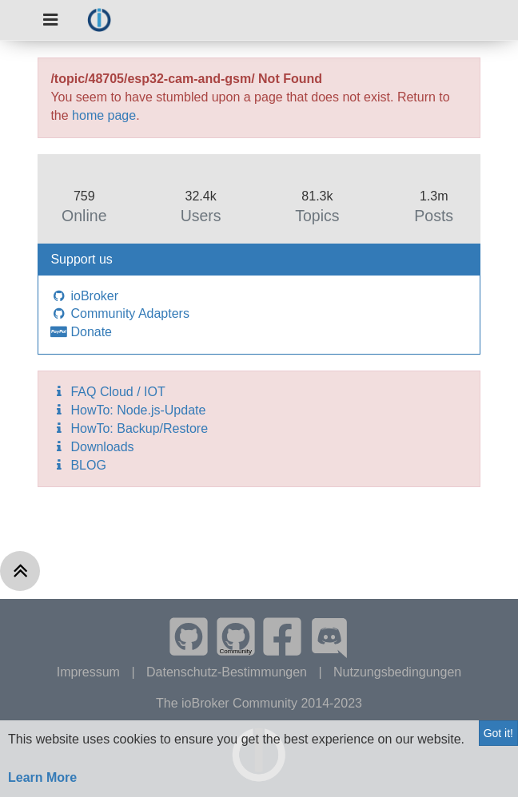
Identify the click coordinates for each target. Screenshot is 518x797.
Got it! (498, 733)
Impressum (90, 672)
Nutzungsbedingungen (397, 672)
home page (104, 115)
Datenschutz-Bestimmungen (228, 672)
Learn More (42, 777)
